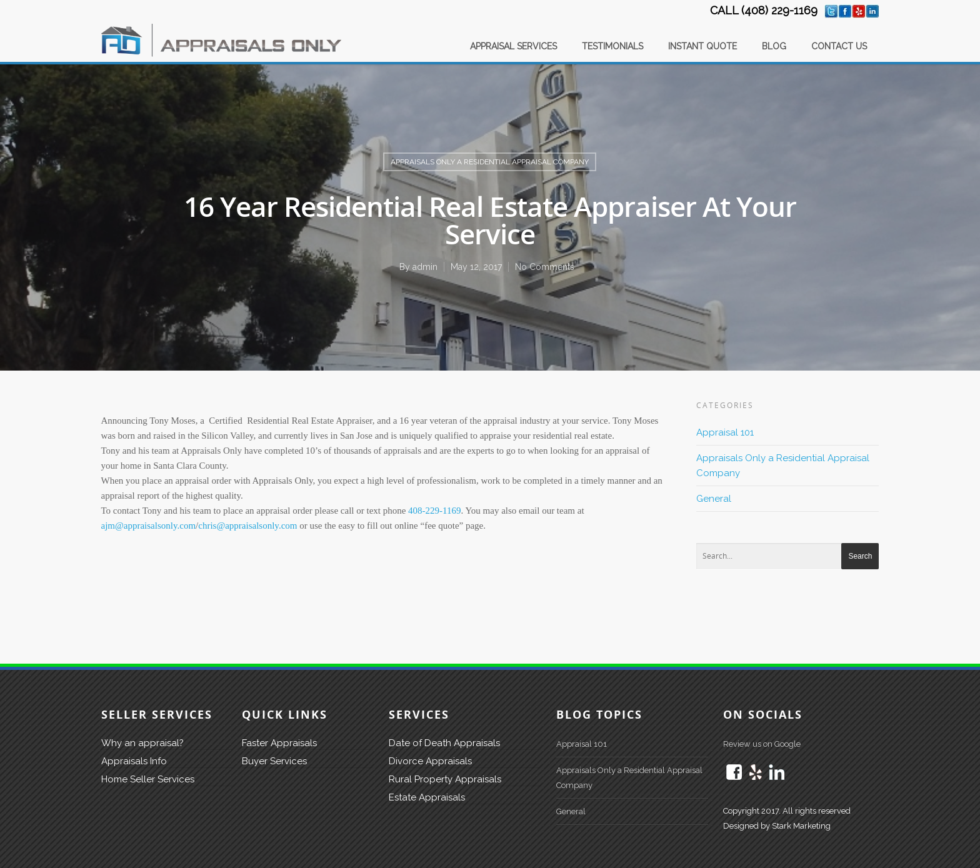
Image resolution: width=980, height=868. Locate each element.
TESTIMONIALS (612, 46)
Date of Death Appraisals (444, 743)
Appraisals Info (134, 761)
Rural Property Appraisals (445, 779)
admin (425, 267)
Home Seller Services (147, 779)
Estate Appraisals (427, 797)
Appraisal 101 (725, 432)
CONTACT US (839, 46)
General (713, 498)
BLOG (774, 46)
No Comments (544, 267)
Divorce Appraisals (430, 761)
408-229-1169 (434, 511)
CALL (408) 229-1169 (764, 10)
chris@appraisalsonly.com (247, 526)
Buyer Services (274, 761)
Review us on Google (762, 744)
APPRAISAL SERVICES (513, 46)
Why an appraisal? (142, 743)
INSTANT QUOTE (702, 46)
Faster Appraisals (279, 743)
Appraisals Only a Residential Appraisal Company (490, 161)
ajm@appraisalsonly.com (148, 526)
